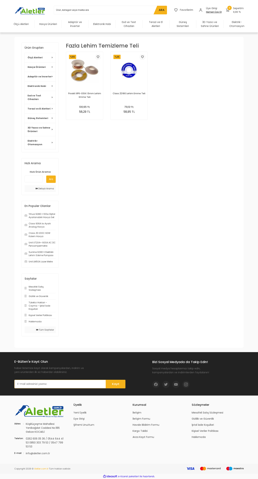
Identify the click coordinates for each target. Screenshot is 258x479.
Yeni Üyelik (80, 412)
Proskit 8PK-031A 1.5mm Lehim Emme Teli (84, 95)
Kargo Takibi (140, 431)
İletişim (137, 412)
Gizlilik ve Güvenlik (203, 418)
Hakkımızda (199, 437)
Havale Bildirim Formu (146, 425)
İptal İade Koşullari (203, 425)
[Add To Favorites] (98, 57)
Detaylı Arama (45, 188)
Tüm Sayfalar (45, 329)
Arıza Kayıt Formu (143, 437)
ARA (161, 10)
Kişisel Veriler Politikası (205, 431)
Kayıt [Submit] (115, 384)
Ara (51, 179)
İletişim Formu (141, 418)
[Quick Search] (34, 179)
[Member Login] (200, 10)
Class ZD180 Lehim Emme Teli (129, 93)
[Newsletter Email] (69, 384)
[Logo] (30, 11)
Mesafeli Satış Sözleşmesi (207, 412)
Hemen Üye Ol (214, 11)
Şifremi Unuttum (83, 425)
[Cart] (235, 10)
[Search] (110, 10)
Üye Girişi (79, 418)
